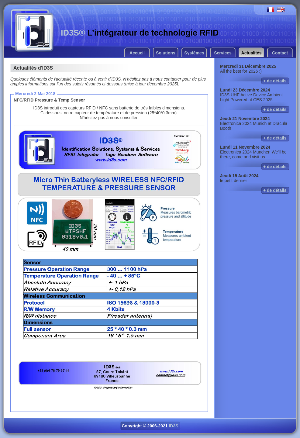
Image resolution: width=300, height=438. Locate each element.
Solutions (165, 52)
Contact (280, 52)
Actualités (251, 52)
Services (223, 52)
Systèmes (194, 52)
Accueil (137, 52)
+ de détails (275, 80)
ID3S (173, 425)
